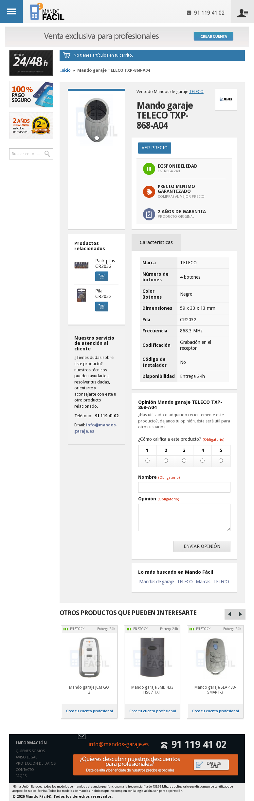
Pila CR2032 (103, 293)
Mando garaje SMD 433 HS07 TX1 (152, 690)
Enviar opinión (202, 546)
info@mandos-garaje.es (119, 744)
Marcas (203, 582)
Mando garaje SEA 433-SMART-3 (215, 690)
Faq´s (21, 776)
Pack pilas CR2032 (105, 263)
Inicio (65, 70)
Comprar (99, 275)
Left (230, 614)
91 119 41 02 (206, 13)
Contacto (25, 770)
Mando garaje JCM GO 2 (89, 690)
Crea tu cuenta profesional (89, 711)
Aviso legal (26, 757)
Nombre (159, 477)
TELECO (196, 91)
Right (240, 614)
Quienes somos (30, 751)
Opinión (158, 498)
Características (156, 242)
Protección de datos (36, 763)
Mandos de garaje (156, 582)
